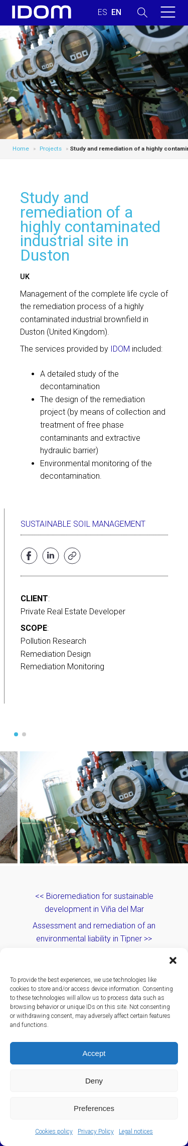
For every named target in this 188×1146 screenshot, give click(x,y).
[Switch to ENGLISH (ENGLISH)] (116, 13)
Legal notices (136, 1131)
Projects (51, 148)
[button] (173, 960)
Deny (94, 1080)
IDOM (120, 349)
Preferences (94, 1108)
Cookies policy (54, 1131)
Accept (94, 1053)
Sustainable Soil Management (83, 524)
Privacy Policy (96, 1131)
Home (21, 148)
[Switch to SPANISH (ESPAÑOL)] (102, 13)
